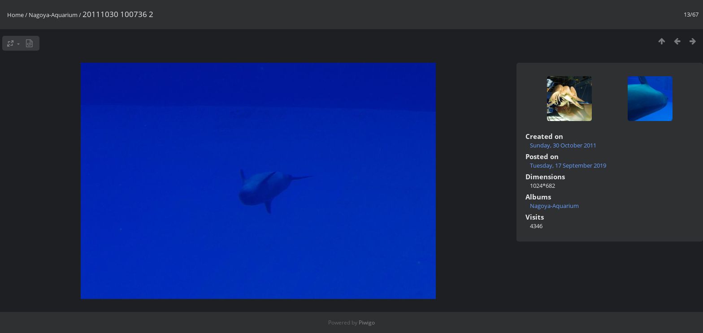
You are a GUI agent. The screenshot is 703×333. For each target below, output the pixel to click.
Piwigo (367, 322)
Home (15, 15)
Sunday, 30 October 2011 (563, 145)
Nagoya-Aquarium (53, 15)
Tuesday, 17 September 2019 (568, 165)
